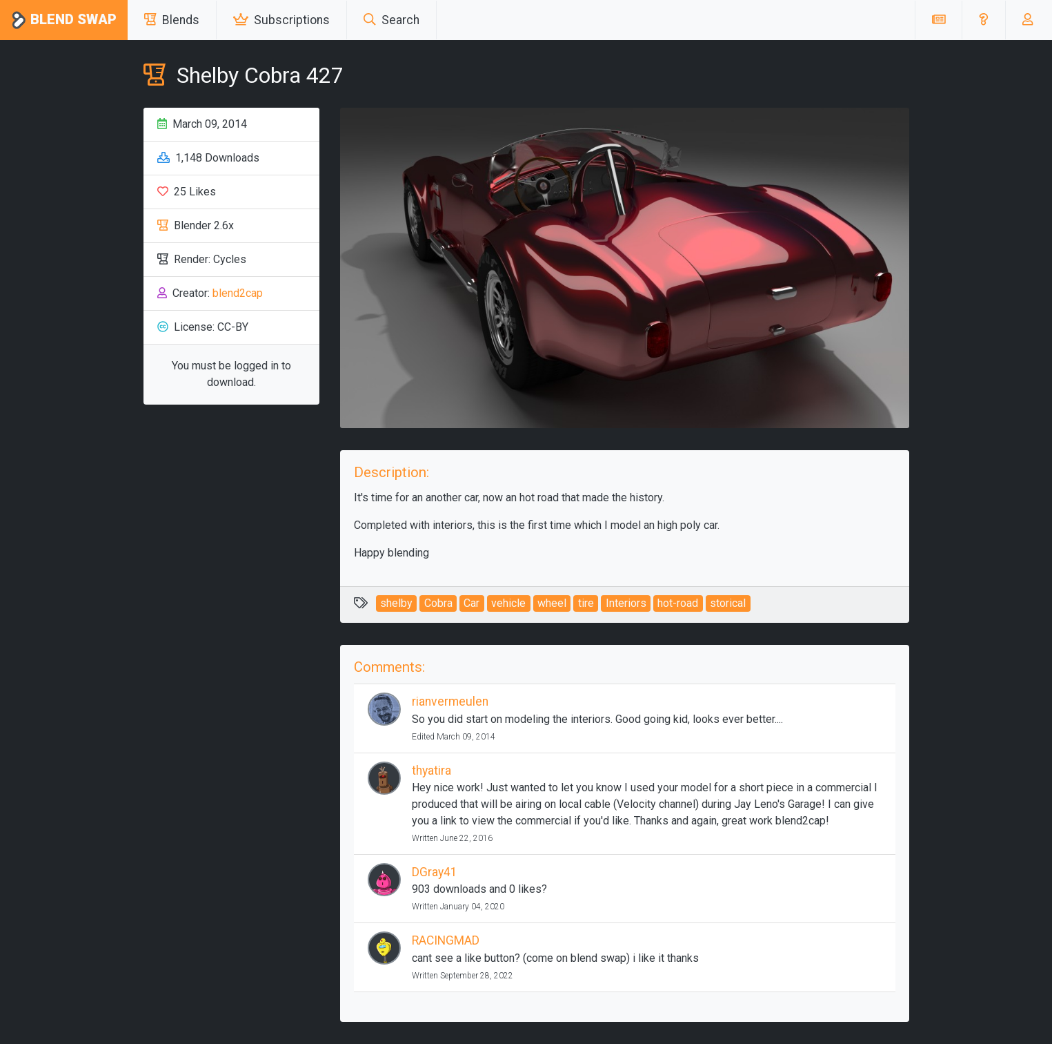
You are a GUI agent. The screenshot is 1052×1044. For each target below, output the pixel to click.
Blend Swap (64, 20)
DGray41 (434, 872)
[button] (983, 20)
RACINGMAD (445, 940)
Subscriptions (281, 20)
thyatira (431, 770)
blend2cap (237, 293)
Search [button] (391, 20)
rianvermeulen (450, 701)
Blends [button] (171, 20)
